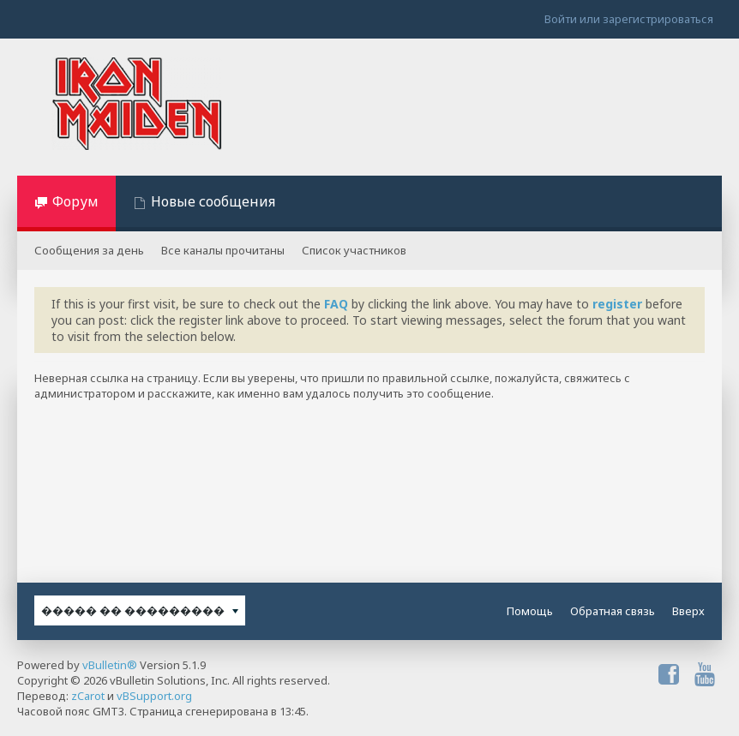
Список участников (354, 250)
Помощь (530, 611)
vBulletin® (109, 665)
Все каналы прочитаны (223, 250)
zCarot (88, 695)
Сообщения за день (89, 250)
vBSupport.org (154, 695)
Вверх (688, 611)
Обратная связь (612, 611)
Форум (75, 201)
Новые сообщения (213, 201)
